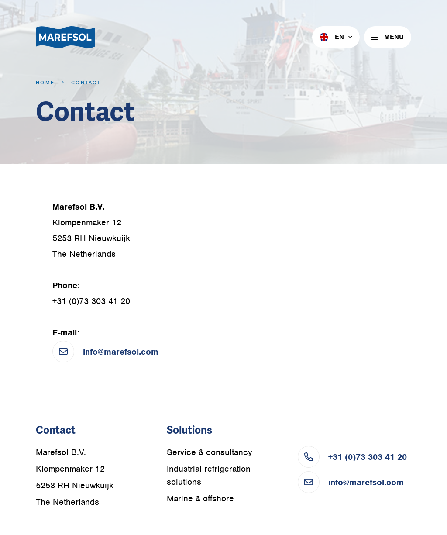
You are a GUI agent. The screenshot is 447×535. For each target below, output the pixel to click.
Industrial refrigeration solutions (209, 475)
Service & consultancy (209, 452)
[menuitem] (336, 37)
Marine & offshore (200, 498)
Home (45, 82)
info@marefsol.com (120, 351)
